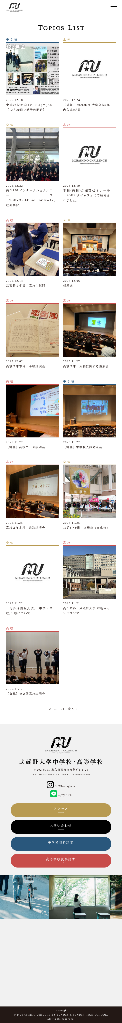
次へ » (73, 708)
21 (63, 708)
